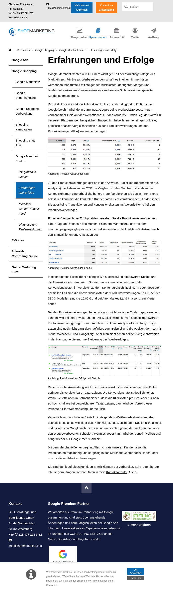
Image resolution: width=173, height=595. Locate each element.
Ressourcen (23, 50)
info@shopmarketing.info (25, 545)
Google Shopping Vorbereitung (27, 111)
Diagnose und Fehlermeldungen (30, 227)
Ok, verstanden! (136, 571)
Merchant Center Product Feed (29, 208)
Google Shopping (44, 50)
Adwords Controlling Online (25, 254)
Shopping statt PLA (25, 143)
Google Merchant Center (72, 50)
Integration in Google (27, 174)
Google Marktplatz (27, 82)
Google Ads (20, 60)
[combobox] (137, 6)
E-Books (18, 240)
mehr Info (136, 578)
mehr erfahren (140, 524)
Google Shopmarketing (25, 95)
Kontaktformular (116, 472)
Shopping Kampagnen (23, 127)
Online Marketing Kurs (24, 269)
